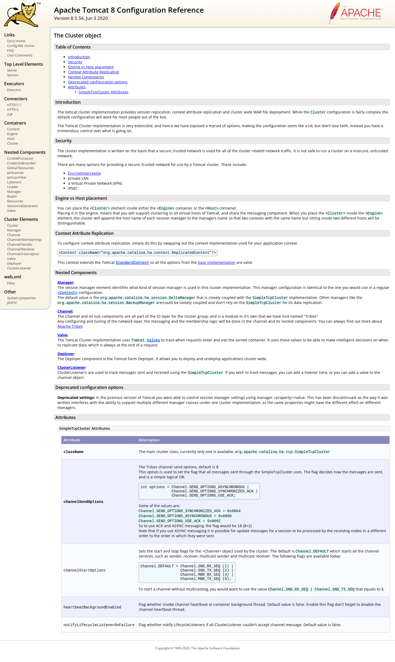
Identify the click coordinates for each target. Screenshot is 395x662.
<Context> (67, 293)
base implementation (216, 263)
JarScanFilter (16, 177)
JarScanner (15, 172)
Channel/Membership (24, 239)
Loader (12, 186)
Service (12, 75)
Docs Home (16, 41)
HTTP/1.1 (14, 104)
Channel (13, 234)
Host (11, 138)
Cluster (12, 143)
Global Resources (20, 167)
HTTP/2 (13, 109)
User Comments (19, 55)
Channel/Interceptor (23, 253)
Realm (12, 196)
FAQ (10, 50)
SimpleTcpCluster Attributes (103, 91)
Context (13, 129)
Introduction (79, 56)
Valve (11, 210)
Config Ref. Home (20, 45)
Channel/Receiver (21, 249)
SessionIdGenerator (22, 205)
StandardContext (132, 263)
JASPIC (12, 302)
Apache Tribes (70, 327)
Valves (153, 340)
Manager (14, 191)
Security (75, 61)
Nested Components (86, 76)
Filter (11, 283)
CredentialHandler (21, 163)
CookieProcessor (20, 158)
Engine (12, 133)
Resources (15, 201)
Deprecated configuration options (98, 81)
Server (12, 70)
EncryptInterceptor (84, 173)
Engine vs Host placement (91, 66)
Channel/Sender (19, 244)
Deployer (14, 263)
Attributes (77, 86)
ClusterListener (19, 268)
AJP (10, 114)
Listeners (14, 182)
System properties (21, 298)
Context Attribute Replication (93, 71)
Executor (14, 89)
